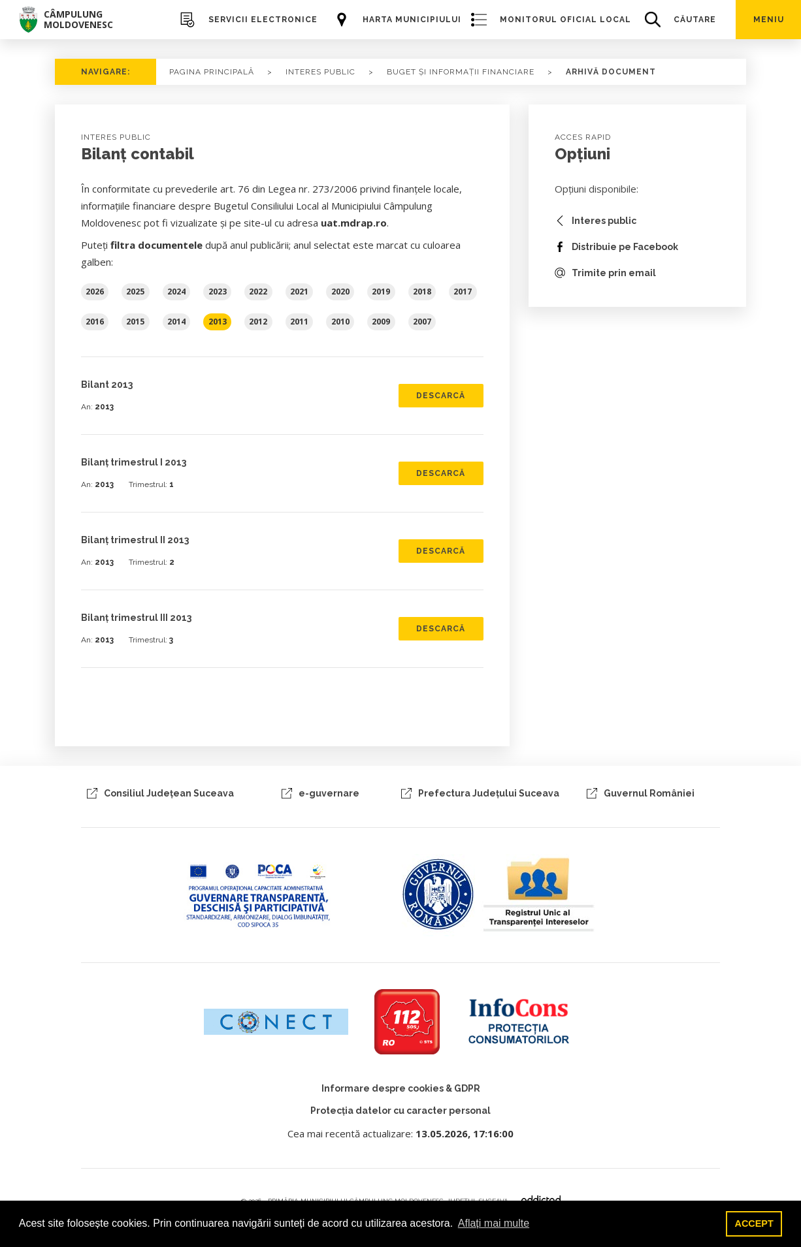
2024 (176, 291)
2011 (299, 321)
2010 (340, 321)
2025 (135, 291)
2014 (176, 321)
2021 (299, 291)
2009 (381, 321)
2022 (258, 291)
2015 (135, 321)
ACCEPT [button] (754, 1223)
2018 (422, 291)
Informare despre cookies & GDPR (400, 1088)
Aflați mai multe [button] (493, 1223)
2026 (95, 291)
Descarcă (440, 395)
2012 (258, 321)
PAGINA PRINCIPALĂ (211, 71)
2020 (340, 291)
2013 (217, 321)
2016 (95, 321)
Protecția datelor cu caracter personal (400, 1110)
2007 (422, 321)
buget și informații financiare (460, 71)
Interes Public (320, 71)
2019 (381, 291)
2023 (217, 291)
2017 (462, 291)
